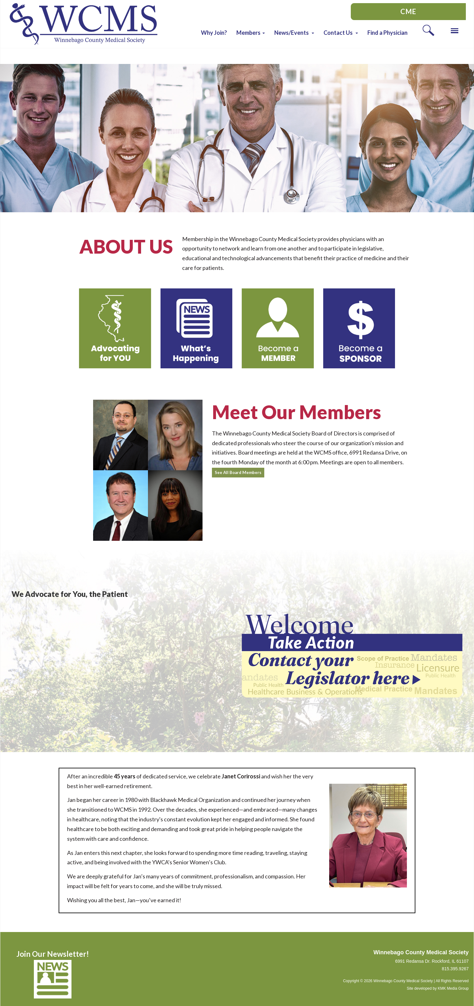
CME (408, 11)
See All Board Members (238, 472)
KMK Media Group (453, 988)
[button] (251, 32)
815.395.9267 (455, 968)
